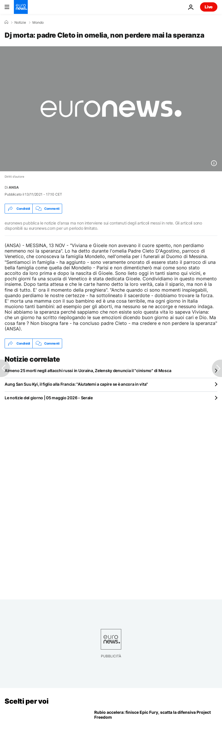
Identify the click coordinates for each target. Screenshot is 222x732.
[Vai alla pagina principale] (21, 7)
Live (209, 6)
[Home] (6, 22)
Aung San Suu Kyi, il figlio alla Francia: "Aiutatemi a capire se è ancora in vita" (76, 384)
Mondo (38, 22)
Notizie (20, 22)
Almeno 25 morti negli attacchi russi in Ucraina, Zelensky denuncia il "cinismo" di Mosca (88, 370)
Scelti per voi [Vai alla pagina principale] (26, 701)
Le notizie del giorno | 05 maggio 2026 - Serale (49, 397)
